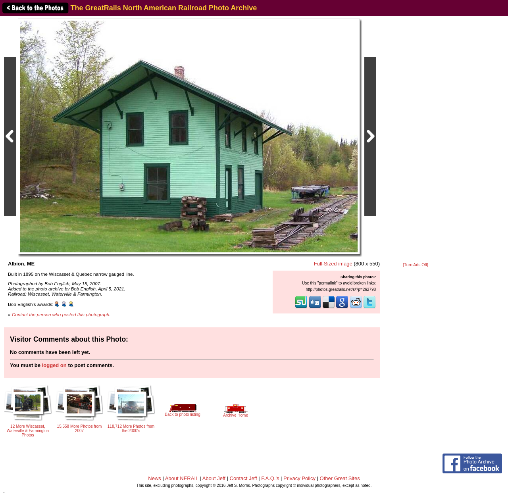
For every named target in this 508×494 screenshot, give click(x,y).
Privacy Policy (299, 478)
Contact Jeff (243, 478)
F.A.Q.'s (270, 478)
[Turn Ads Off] (415, 265)
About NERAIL (181, 478)
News (154, 478)
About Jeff (213, 478)
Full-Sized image (333, 264)
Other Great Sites (340, 478)
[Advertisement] (415, 140)
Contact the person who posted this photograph (61, 314)
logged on (54, 365)
